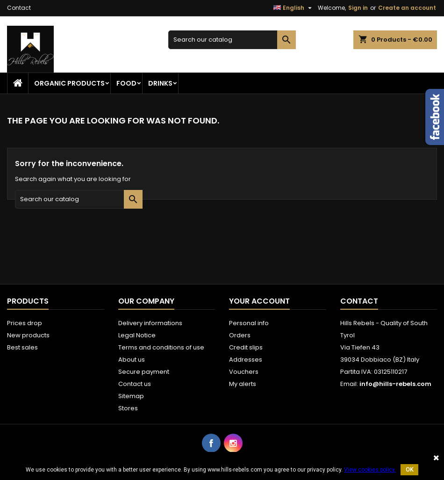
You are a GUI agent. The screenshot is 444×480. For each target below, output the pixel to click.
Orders (240, 335)
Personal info (249, 323)
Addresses (245, 359)
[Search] (232, 39)
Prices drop (24, 323)
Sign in (358, 8)
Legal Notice (137, 335)
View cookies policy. (370, 469)
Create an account (407, 8)
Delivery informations (150, 323)
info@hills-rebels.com (395, 383)
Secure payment (143, 371)
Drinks (160, 83)
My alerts (242, 383)
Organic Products (69, 83)
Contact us (134, 383)
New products (28, 335)
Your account (259, 301)
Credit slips (246, 347)
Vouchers (243, 371)
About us (131, 359)
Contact (19, 8)
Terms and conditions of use (161, 347)
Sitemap (131, 396)
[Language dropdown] (293, 8)
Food (126, 83)
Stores (128, 408)
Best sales (22, 347)
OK (409, 469)
